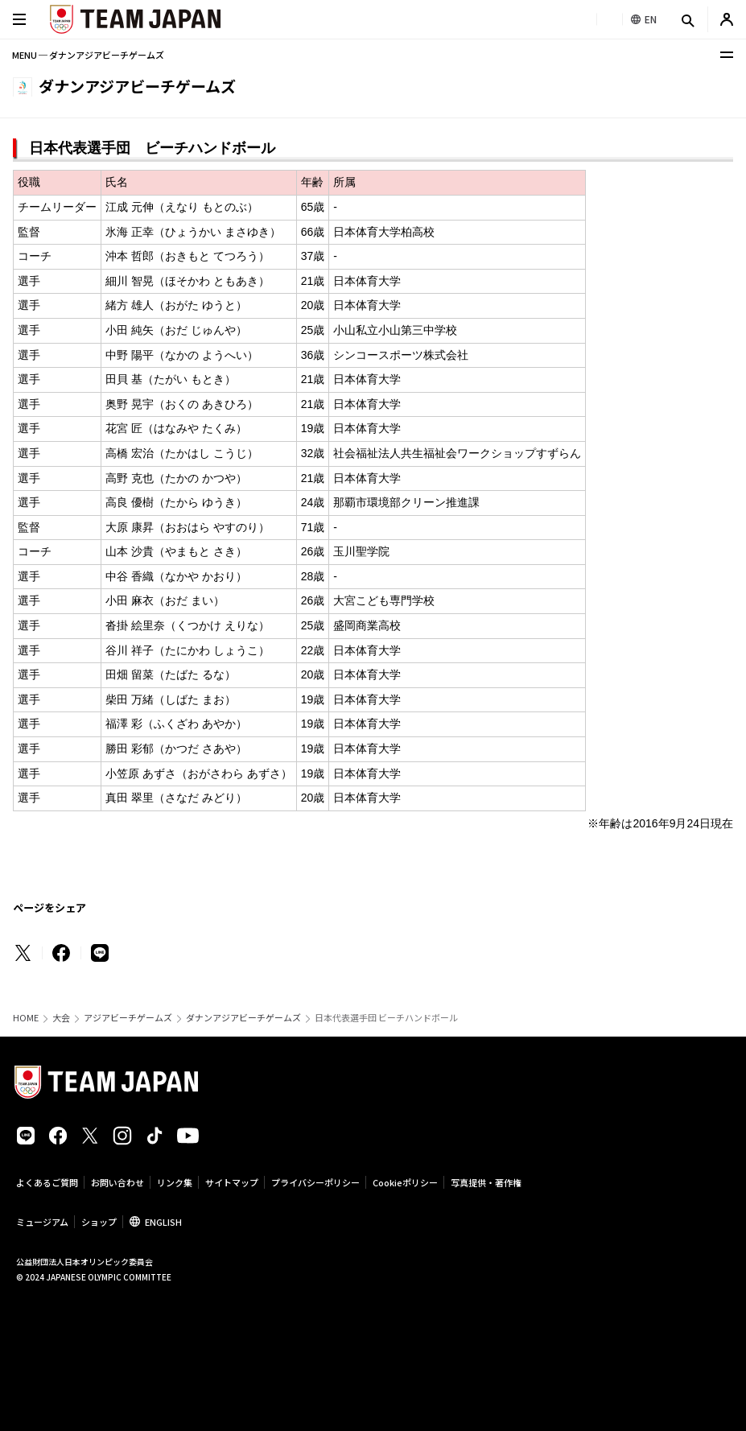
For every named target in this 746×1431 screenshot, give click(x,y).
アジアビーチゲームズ (128, 1018)
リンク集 (174, 1182)
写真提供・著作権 (486, 1182)
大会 (61, 1018)
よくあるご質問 (47, 1182)
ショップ (99, 1221)
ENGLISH (163, 1221)
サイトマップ (231, 1182)
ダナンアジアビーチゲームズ (243, 1018)
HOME (26, 1018)
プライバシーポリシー (315, 1182)
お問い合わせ (117, 1182)
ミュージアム (42, 1221)
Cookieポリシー (405, 1182)
